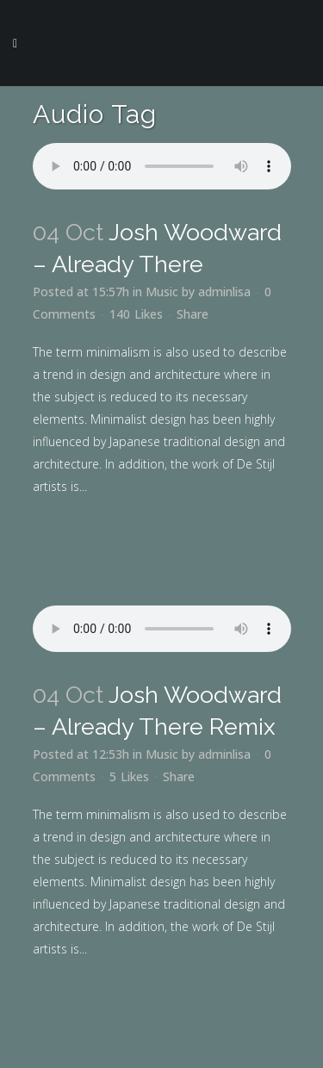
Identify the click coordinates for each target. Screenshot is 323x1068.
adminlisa (224, 291)
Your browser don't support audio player (162, 166)
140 (136, 314)
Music (162, 291)
